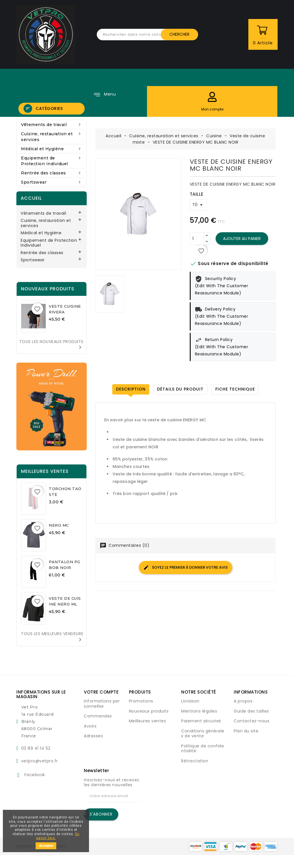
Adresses (93, 736)
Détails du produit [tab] (180, 389)
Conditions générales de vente (203, 733)
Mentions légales (199, 711)
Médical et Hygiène (51, 148)
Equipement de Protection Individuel (51, 160)
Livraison (190, 701)
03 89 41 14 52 (36, 748)
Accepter (46, 846)
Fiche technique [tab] (235, 389)
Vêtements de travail (51, 124)
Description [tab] (131, 389)
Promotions (141, 701)
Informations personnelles (102, 703)
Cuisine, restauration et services (51, 136)
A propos (243, 701)
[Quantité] (197, 238)
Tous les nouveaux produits (51, 345)
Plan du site (246, 731)
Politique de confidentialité (202, 748)
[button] (212, 97)
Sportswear (51, 182)
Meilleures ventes (147, 721)
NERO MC (59, 525)
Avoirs (90, 726)
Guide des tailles (251, 711)
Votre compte (101, 692)
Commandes (98, 716)
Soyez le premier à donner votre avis (185, 567)
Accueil (31, 198)
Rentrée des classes (51, 173)
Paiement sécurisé (201, 721)
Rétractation (194, 761)
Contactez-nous (251, 721)
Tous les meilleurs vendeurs (52, 637)
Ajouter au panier (242, 238)
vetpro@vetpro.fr (39, 761)
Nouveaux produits (149, 711)
